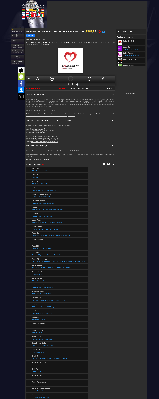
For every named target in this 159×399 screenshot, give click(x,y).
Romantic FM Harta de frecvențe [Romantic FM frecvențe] (38, 159)
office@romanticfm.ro (38, 133)
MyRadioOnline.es (72, 387)
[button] (37, 79)
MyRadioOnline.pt (72, 393)
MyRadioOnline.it (108, 387)
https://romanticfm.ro (40, 129)
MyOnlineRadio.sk (54, 393)
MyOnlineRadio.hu (36, 387)
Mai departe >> (47, 320)
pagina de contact (92, 42)
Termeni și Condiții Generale (132, 383)
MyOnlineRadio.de (90, 387)
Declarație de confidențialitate (113, 383)
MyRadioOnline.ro (131, 93)
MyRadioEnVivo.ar (36, 390)
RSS (142, 383)
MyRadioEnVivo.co (126, 390)
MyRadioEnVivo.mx (108, 390)
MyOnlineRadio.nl (35, 396)
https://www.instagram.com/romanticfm (45, 138)
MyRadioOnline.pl (90, 390)
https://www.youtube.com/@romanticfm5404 (46, 140)
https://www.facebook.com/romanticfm (45, 136)
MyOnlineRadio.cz (36, 393)
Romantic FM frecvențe (36, 145)
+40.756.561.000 (48, 131)
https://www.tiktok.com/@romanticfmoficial (44, 142)
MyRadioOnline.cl (108, 393)
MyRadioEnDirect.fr (72, 390)
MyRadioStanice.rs (126, 387)
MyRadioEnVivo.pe (90, 393)
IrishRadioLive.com (126, 393)
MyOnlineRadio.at (54, 390)
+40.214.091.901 (37, 131)
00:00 (28, 79)
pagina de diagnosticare (41, 44)
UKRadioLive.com (54, 387)
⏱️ (77, 84)
